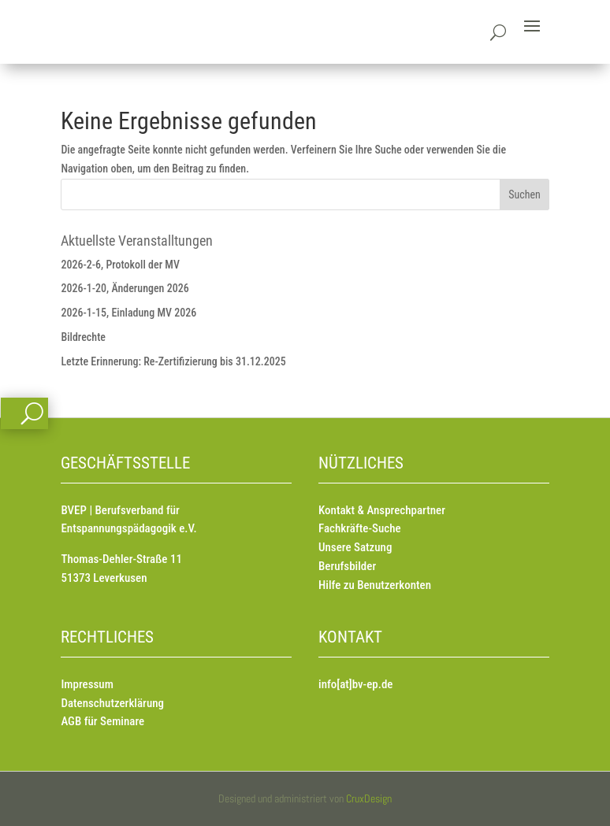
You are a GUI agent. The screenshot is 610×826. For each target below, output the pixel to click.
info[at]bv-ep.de (355, 684)
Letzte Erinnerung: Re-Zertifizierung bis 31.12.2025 (173, 361)
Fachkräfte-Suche (359, 528)
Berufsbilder (347, 566)
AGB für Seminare (102, 721)
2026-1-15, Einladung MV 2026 (128, 312)
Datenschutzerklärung (112, 703)
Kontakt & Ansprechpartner (381, 510)
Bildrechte (83, 337)
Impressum (87, 684)
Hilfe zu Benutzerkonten (374, 585)
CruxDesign (369, 798)
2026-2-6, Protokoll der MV (120, 264)
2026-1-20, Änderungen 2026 (124, 288)
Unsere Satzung (355, 547)
